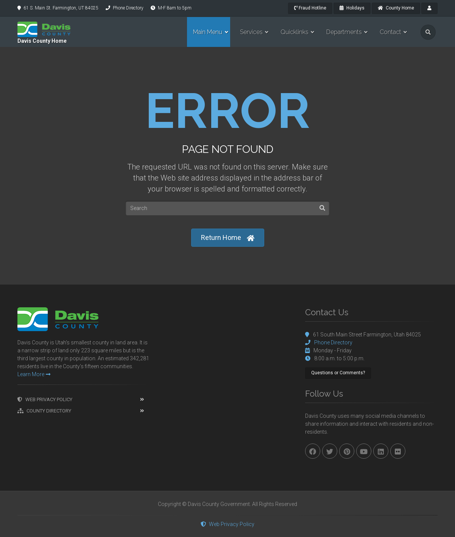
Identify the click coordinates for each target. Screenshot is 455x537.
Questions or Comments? (338, 372)
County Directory (44, 411)
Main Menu (207, 32)
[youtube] (363, 451)
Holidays (352, 8)
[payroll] (429, 8)
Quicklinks (294, 32)
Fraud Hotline (310, 8)
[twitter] (329, 451)
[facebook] (312, 451)
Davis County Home (42, 41)
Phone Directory (128, 8)
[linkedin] (380, 451)
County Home (396, 8)
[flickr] (397, 451)
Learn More (33, 374)
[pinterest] (346, 451)
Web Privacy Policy (44, 399)
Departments (344, 32)
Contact (390, 32)
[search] (428, 32)
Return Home (227, 238)
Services (251, 32)
